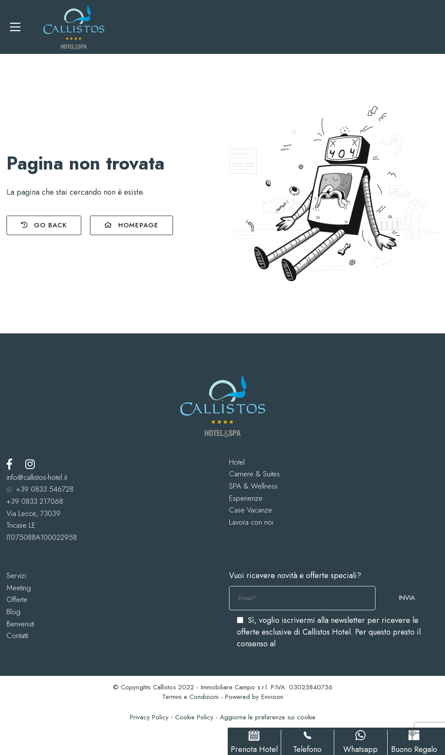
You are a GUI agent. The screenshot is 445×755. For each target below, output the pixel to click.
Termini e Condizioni (190, 697)
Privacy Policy (149, 717)
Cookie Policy (194, 717)
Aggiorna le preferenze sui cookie (267, 717)
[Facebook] (9, 464)
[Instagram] (30, 464)
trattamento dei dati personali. (328, 643)
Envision (272, 697)
